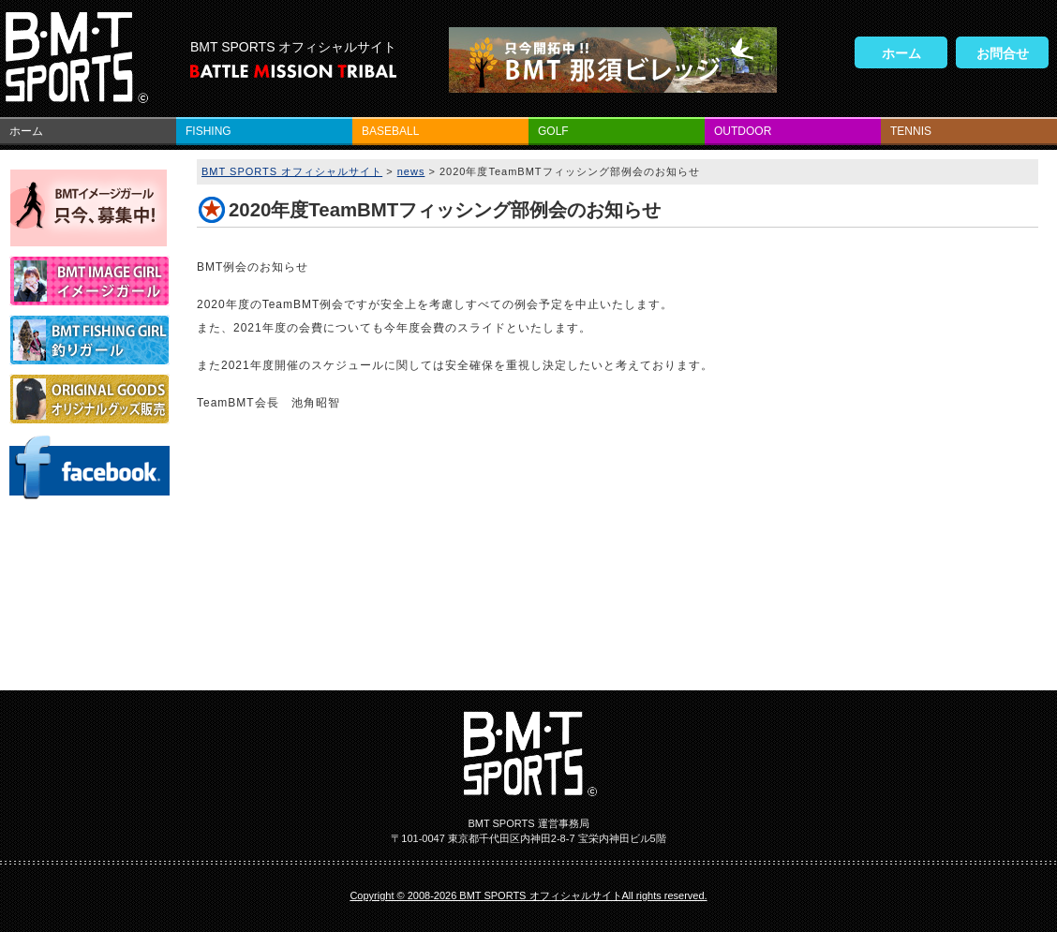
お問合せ (1002, 53)
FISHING (208, 131)
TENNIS (910, 131)
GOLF (553, 131)
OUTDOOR (742, 131)
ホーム (901, 53)
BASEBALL (390, 131)
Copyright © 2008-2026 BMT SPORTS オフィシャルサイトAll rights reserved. (528, 895)
